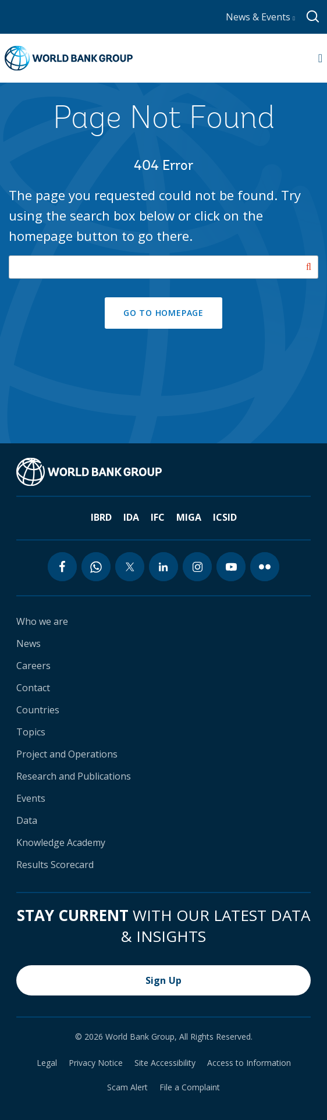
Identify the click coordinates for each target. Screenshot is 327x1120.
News (28, 643)
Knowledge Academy (60, 842)
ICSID (225, 517)
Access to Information (249, 1063)
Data (26, 820)
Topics (30, 732)
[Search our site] (163, 267)
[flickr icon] (264, 566)
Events (30, 798)
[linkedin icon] (163, 566)
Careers (33, 665)
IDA (131, 517)
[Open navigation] (320, 58)
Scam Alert (127, 1087)
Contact (33, 687)
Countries (37, 709)
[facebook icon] (62, 566)
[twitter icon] (129, 566)
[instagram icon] (197, 566)
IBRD (101, 517)
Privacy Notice (96, 1063)
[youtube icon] (231, 566)
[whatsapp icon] (96, 566)
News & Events (260, 16)
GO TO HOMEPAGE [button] (163, 312)
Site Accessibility (165, 1063)
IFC (158, 517)
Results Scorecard (55, 864)
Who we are (42, 621)
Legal (47, 1063)
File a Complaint (189, 1087)
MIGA (188, 517)
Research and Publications (73, 776)
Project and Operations (67, 754)
